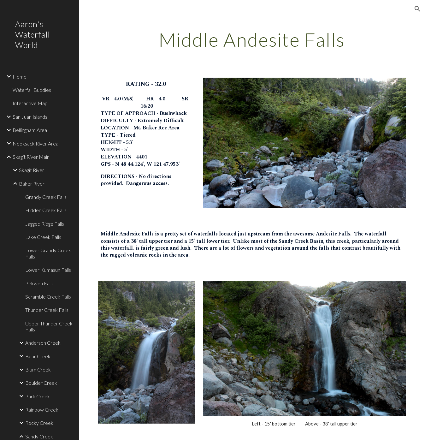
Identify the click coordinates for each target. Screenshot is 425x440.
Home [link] (20, 77)
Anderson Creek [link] (43, 343)
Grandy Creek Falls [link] (46, 197)
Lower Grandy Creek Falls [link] (48, 253)
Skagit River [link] (31, 170)
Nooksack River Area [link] (35, 143)
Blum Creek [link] (38, 369)
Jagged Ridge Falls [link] (44, 224)
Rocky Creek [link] (39, 423)
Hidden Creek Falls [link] (46, 210)
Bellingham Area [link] (30, 130)
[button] (417, 8)
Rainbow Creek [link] (41, 410)
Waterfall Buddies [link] (32, 90)
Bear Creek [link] (37, 356)
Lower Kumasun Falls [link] (48, 270)
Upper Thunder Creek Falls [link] (49, 326)
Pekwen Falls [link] (39, 283)
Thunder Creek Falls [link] (46, 310)
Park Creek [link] (37, 396)
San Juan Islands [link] (30, 117)
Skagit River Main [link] (31, 157)
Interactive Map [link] (30, 103)
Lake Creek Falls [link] (43, 237)
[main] (252, 39)
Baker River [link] (31, 184)
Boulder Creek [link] (41, 383)
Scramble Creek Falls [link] (48, 297)
